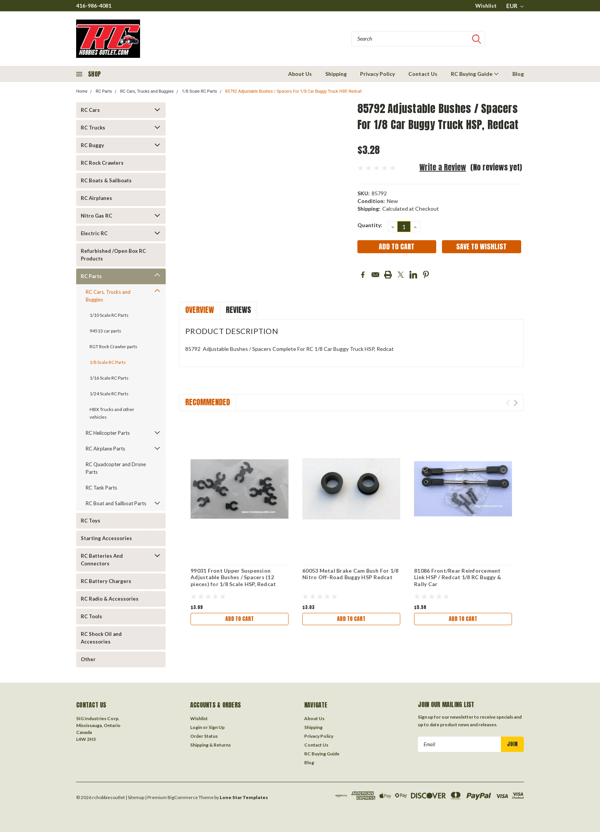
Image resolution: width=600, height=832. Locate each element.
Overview (199, 310)
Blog (518, 73)
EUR (514, 5)
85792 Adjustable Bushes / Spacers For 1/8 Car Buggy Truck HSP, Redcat (293, 91)
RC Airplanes (96, 198)
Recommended (207, 402)
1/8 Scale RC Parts (199, 91)
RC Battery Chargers (106, 581)
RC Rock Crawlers (102, 163)
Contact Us (422, 73)
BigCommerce (183, 797)
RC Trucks (93, 127)
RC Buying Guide (475, 73)
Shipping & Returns (210, 745)
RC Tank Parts (101, 488)
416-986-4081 (93, 5)
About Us (300, 73)
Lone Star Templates (244, 797)
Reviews (238, 310)
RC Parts (104, 91)
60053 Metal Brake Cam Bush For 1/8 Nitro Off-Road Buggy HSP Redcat (350, 574)
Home (82, 91)
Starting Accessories (106, 538)
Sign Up (217, 727)
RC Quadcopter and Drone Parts (116, 468)
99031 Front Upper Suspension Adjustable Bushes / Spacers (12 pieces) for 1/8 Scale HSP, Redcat (233, 577)
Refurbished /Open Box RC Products (113, 255)
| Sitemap (135, 797)
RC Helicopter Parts (108, 433)
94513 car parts (105, 331)
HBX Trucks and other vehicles (112, 413)
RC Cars (90, 110)
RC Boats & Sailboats (106, 180)
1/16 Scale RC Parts (109, 378)
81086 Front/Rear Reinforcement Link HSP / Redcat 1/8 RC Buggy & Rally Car (457, 577)
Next (515, 403)
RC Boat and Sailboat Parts (116, 503)
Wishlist (486, 5)
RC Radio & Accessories (110, 599)
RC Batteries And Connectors (102, 560)
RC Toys (90, 521)
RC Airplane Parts (105, 448)
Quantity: (369, 225)
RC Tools (91, 616)
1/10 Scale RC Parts (109, 315)
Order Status (204, 736)
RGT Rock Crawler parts (113, 346)
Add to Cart (239, 619)
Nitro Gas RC (96, 216)
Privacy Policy (377, 73)
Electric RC (94, 233)
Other (88, 659)
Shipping (336, 73)
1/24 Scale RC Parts (109, 393)
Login (196, 727)
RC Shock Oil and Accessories (101, 638)
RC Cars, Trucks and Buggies (147, 91)
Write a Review (442, 167)
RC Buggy (92, 145)
